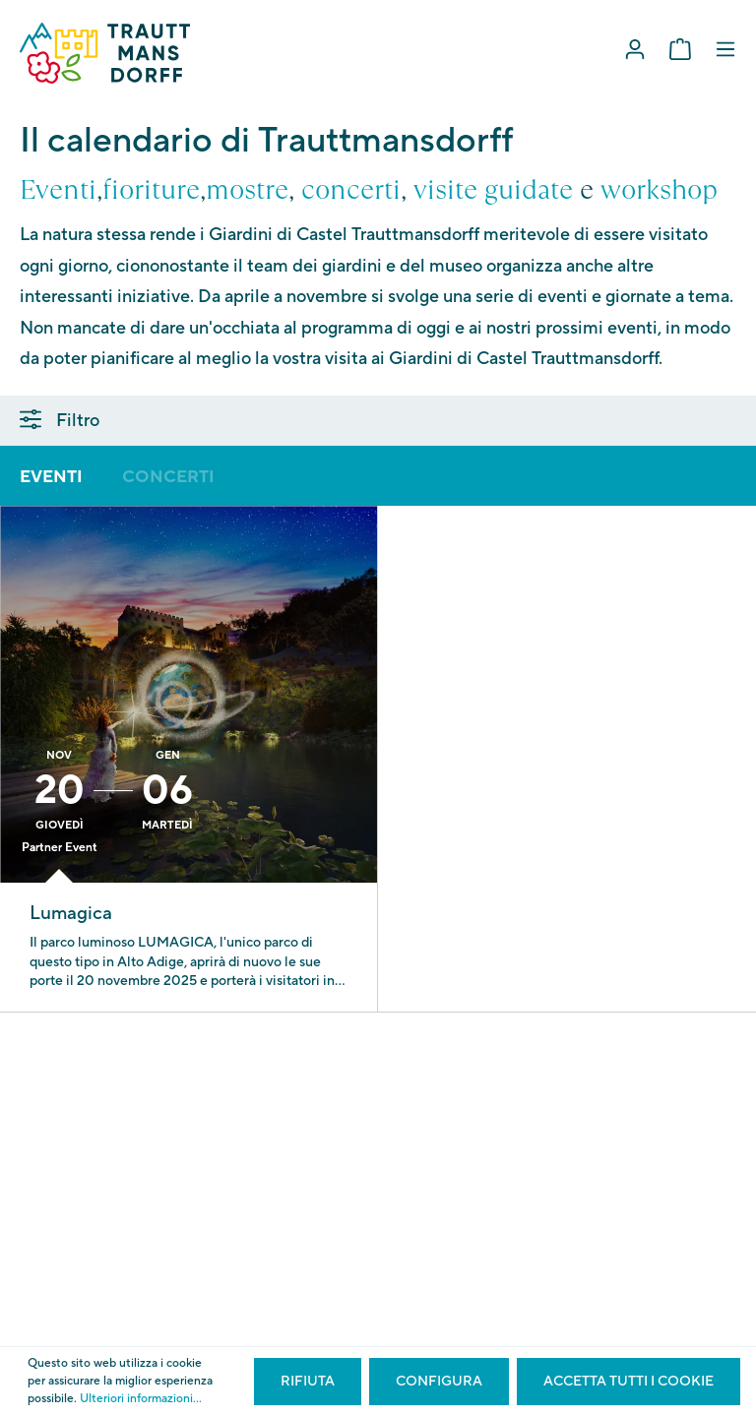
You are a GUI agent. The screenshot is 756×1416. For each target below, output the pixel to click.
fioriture (151, 190)
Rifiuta (308, 1381)
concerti (351, 190)
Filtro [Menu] (59, 420)
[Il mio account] (635, 50)
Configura (439, 1381)
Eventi (58, 190)
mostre (247, 190)
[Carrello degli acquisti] (680, 50)
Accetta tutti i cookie (628, 1381)
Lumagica (71, 913)
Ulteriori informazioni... (141, 1398)
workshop (659, 190)
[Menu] (725, 50)
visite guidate (493, 190)
